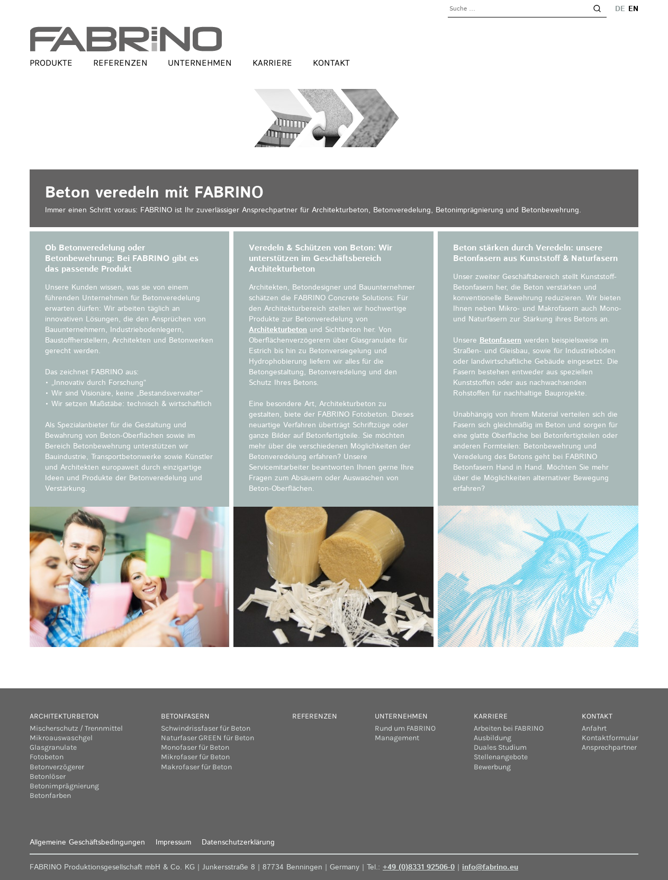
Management (397, 737)
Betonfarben (50, 795)
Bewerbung (492, 766)
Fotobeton (47, 756)
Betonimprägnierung (64, 786)
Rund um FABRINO (405, 728)
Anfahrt (594, 728)
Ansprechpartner (609, 747)
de (620, 9)
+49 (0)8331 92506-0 (419, 867)
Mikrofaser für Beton (195, 756)
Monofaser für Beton (195, 747)
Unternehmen (200, 62)
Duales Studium (500, 747)
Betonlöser (48, 776)
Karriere (272, 62)
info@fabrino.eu (490, 867)
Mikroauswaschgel (61, 737)
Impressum (173, 842)
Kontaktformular (610, 737)
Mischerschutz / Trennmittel (76, 728)
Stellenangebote (501, 756)
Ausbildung (492, 737)
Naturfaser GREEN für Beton (207, 737)
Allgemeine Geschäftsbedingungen (87, 842)
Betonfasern (500, 340)
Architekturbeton (278, 330)
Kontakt (331, 62)
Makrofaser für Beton (196, 766)
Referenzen (120, 62)
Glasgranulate (53, 747)
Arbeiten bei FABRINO (509, 728)
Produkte (51, 62)
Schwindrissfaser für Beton (205, 728)
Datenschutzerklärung (238, 842)
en (633, 9)
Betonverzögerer (57, 766)
